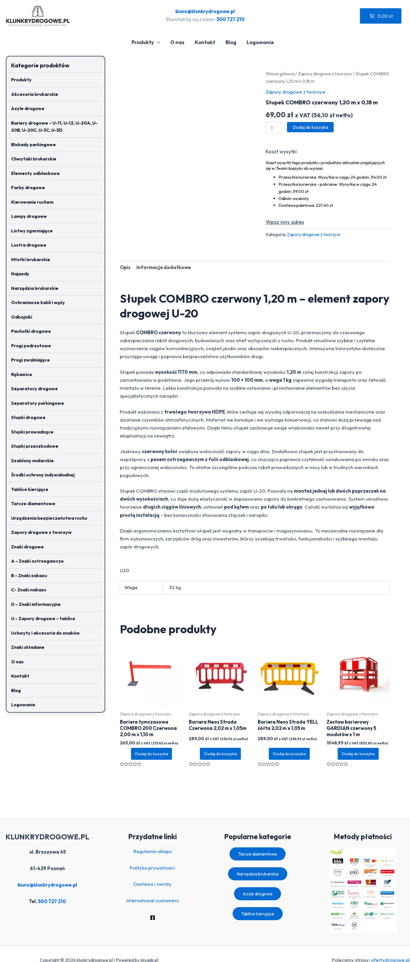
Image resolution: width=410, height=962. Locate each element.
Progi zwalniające (30, 360)
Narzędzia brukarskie (34, 288)
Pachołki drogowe (31, 331)
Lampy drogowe (29, 216)
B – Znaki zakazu (29, 575)
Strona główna (280, 74)
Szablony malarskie (32, 460)
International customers (152, 900)
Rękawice (21, 374)
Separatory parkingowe (37, 403)
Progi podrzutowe (31, 345)
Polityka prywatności (152, 868)
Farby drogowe (28, 187)
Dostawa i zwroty (152, 884)
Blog (231, 42)
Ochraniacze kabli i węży (38, 302)
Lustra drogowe (28, 245)
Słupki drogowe (28, 417)
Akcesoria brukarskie (34, 94)
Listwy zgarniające (32, 231)
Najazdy (20, 273)
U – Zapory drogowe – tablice (43, 618)
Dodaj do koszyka (310, 127)
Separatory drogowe (34, 388)
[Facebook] (152, 917)
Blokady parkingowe (33, 144)
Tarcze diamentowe (33, 503)
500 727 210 (231, 19)
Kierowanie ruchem (32, 202)
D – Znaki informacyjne (36, 604)
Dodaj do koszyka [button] (151, 753)
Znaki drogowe (27, 547)
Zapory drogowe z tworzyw (41, 532)
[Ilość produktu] (274, 127)
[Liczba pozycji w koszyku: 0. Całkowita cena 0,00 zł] (380, 16)
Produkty (146, 42)
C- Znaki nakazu (28, 590)
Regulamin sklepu (153, 851)
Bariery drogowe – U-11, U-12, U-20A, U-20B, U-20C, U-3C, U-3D (54, 126)
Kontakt (205, 42)
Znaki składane (27, 647)
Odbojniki (21, 317)
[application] (157, 42)
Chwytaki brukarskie (33, 159)
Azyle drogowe (27, 108)
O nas (177, 42)
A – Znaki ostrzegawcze (37, 561)
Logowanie (260, 42)
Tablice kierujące (29, 489)
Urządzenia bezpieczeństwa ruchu (49, 518)
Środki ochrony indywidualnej (43, 475)
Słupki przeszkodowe (34, 446)
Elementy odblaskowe (35, 173)
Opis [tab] (125, 267)
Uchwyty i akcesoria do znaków (45, 633)
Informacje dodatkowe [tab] (163, 267)
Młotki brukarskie (30, 259)
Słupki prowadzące (32, 432)
